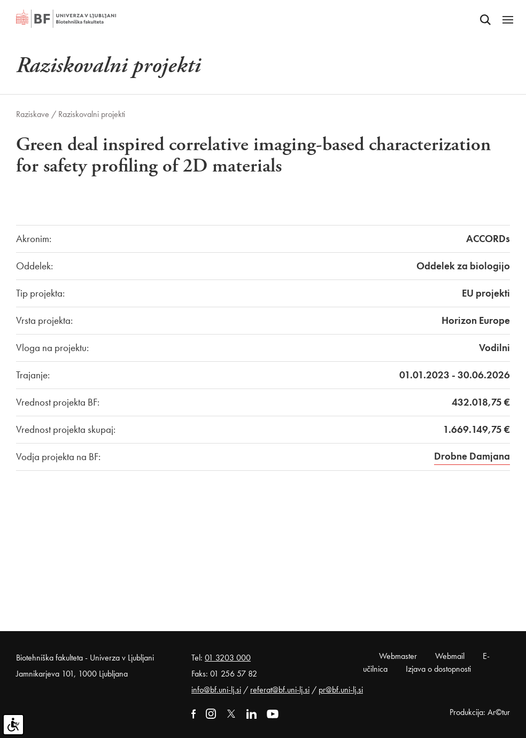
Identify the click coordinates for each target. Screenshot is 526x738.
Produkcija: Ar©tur (480, 712)
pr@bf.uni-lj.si (341, 689)
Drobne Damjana (472, 456)
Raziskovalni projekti (91, 114)
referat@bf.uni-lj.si (280, 689)
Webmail (450, 656)
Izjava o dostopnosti (438, 668)
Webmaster (398, 656)
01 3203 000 (228, 657)
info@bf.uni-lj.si (216, 689)
